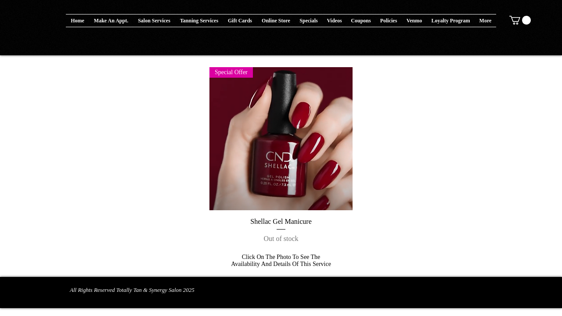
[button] (276, 20)
